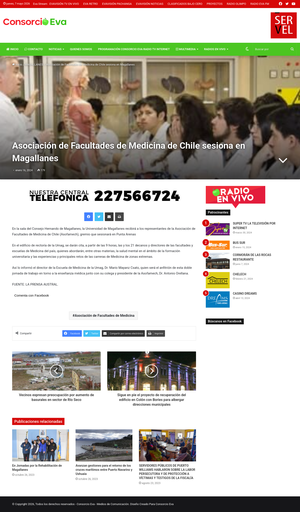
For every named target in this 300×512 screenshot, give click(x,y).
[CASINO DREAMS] (218, 299)
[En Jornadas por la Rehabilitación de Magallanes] (40, 445)
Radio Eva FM (260, 3)
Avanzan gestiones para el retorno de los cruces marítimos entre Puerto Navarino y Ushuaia (104, 470)
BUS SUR (239, 243)
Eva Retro (90, 3)
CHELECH (239, 274)
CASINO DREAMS (245, 293)
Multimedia (186, 49)
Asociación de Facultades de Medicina (104, 315)
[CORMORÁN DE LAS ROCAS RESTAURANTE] (218, 261)
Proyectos (215, 3)
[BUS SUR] (218, 245)
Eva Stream (40, 3)
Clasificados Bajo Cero (185, 3)
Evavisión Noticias (149, 3)
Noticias (55, 49)
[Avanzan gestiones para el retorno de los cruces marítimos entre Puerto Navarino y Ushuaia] (104, 445)
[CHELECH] (218, 280)
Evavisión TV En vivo (64, 3)
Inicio (12, 49)
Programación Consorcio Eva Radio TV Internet (134, 49)
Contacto (34, 49)
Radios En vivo (215, 49)
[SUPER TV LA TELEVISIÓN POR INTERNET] (218, 229)
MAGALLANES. (34, 64)
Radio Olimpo (236, 3)
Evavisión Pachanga (117, 3)
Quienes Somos (81, 49)
